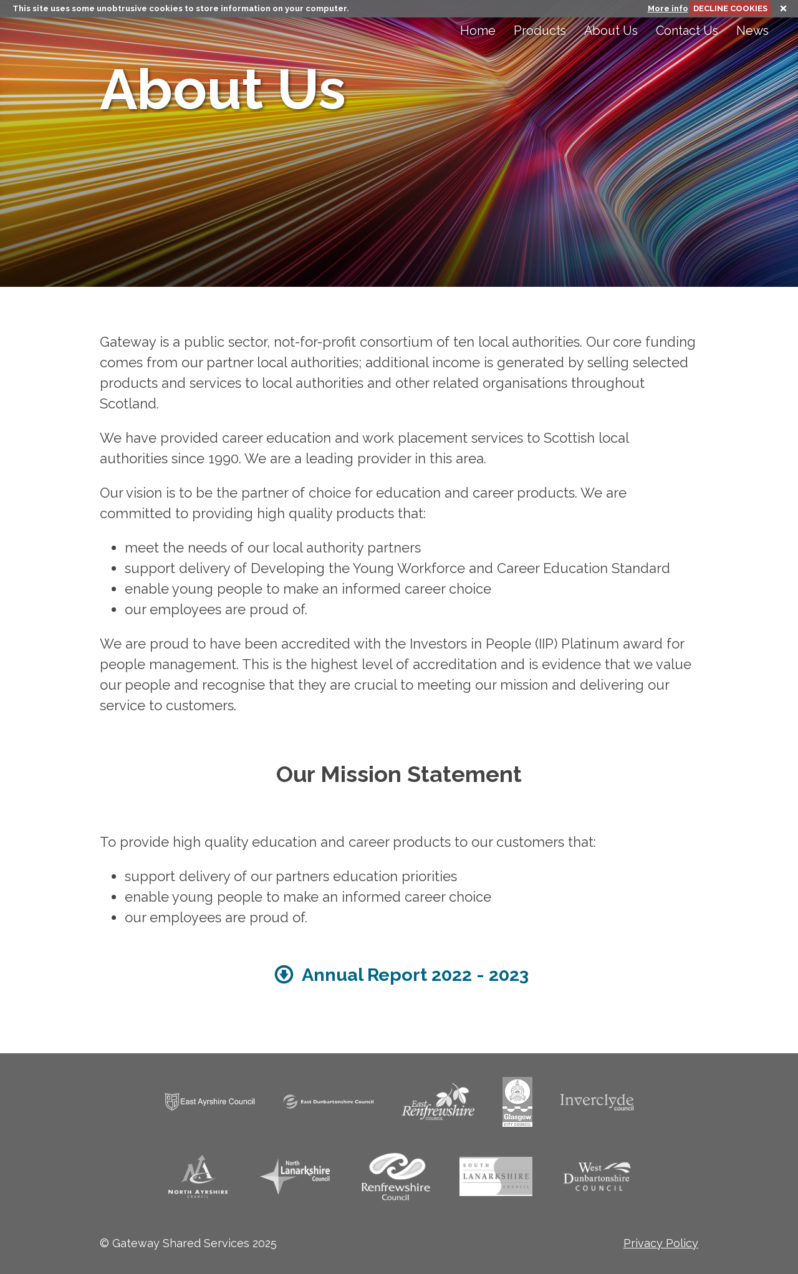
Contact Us (687, 31)
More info (668, 8)
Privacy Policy (660, 1243)
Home (478, 31)
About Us (611, 31)
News (752, 31)
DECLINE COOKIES (730, 8)
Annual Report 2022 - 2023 (399, 975)
